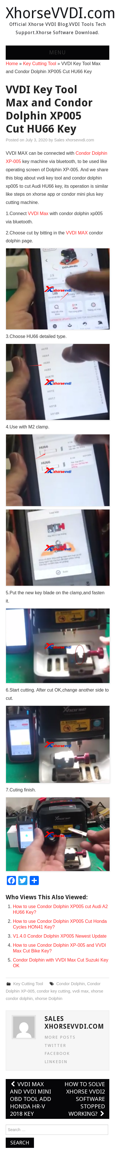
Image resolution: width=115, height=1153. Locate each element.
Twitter (55, 1045)
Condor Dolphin (70, 983)
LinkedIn (56, 1061)
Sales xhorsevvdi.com (74, 140)
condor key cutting (53, 991)
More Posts (60, 1037)
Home (12, 63)
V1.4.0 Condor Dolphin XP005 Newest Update (59, 936)
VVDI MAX (77, 232)
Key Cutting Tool (39, 63)
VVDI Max (38, 213)
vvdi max (80, 991)
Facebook (57, 1053)
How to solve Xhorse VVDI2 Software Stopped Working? (84, 1099)
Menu (57, 52)
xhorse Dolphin (48, 998)
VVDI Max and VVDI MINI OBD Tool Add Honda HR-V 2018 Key (30, 1099)
